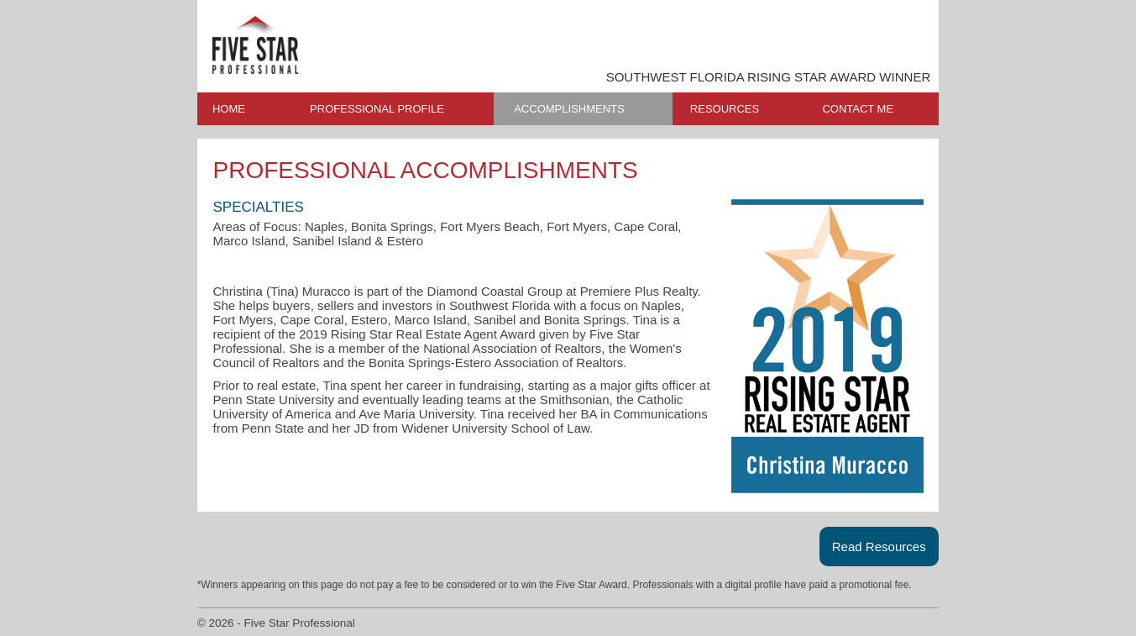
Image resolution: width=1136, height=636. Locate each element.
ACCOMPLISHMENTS (569, 108)
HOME (228, 108)
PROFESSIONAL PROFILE (377, 108)
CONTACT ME (857, 108)
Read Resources (879, 546)
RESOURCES (724, 108)
